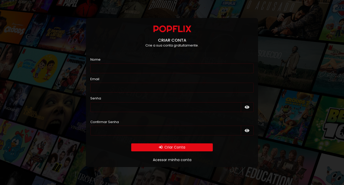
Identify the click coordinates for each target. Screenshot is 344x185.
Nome (95, 59)
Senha (95, 98)
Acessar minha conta (172, 159)
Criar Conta (172, 147)
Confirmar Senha (104, 121)
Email (94, 79)
